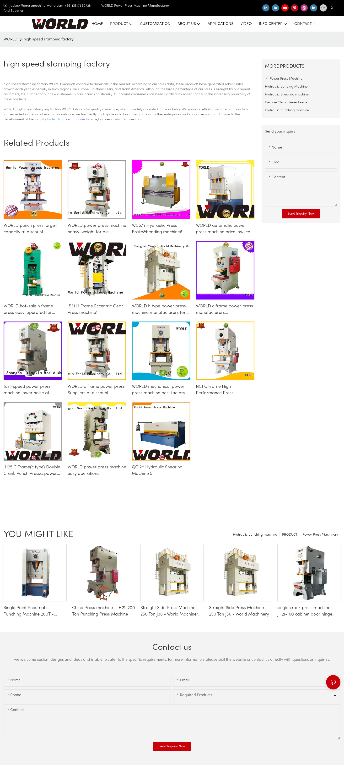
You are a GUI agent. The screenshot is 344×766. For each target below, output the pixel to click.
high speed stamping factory (49, 39)
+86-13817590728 (83, 6)
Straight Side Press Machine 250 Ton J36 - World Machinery (239, 611)
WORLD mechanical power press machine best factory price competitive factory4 (158, 390)
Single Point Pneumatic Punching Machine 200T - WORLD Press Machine (29, 612)
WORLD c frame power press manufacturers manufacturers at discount (224, 310)
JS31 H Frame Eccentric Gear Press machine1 (95, 309)
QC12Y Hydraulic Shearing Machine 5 (157, 470)
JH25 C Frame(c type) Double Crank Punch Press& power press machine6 (32, 471)
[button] (314, 24)
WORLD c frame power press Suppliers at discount (96, 389)
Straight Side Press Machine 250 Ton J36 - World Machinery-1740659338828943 (171, 612)
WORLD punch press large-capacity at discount (30, 228)
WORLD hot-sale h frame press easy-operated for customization (28, 310)
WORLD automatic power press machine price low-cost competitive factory (225, 229)
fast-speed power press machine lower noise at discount (27, 390)
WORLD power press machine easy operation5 (97, 470)
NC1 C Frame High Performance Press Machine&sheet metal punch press (224, 390)
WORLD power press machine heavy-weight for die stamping (97, 229)
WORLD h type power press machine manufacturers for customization (159, 310)
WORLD (10, 39)
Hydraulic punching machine (255, 535)
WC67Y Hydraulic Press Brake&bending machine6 (157, 228)
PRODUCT (289, 535)
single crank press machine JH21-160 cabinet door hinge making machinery (304, 612)
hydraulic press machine (66, 119)
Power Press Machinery (320, 535)
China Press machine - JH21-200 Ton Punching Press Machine (103, 611)
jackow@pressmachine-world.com (33, 6)
